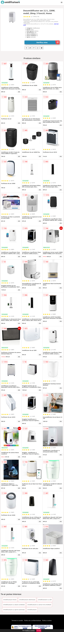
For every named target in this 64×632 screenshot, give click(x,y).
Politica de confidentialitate (32, 620)
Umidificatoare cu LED (45, 600)
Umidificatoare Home (9, 600)
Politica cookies (47, 620)
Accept (39, 630)
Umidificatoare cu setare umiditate (14, 605)
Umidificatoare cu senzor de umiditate (39, 605)
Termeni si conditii (17, 620)
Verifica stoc (48, 42)
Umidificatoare (31, 610)
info (19, 91)
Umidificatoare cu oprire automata (14, 610)
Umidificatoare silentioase (27, 600)
